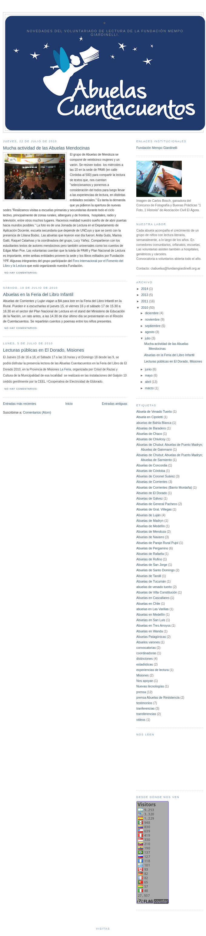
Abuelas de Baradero (151, 428)
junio (149, 369)
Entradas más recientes (19, 403)
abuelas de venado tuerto (154, 587)
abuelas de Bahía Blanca (153, 423)
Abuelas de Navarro (150, 537)
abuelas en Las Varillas (152, 609)
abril (148, 382)
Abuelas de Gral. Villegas (153, 509)
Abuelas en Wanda (149, 631)
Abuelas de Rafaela (150, 554)
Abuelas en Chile (148, 603)
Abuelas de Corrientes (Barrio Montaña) (164, 487)
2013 (145, 295)
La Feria (65, 369)
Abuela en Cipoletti (149, 417)
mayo (149, 375)
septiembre (153, 326)
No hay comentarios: (22, 272)
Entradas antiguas (114, 403)
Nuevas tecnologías (150, 686)
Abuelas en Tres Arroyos (153, 625)
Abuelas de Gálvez (149, 498)
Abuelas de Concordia (151, 465)
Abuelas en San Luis (150, 620)
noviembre (153, 319)
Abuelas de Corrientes (152, 481)
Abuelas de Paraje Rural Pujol (157, 543)
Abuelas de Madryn (150, 520)
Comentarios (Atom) (37, 412)
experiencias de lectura (152, 670)
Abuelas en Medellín (150, 614)
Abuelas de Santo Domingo (155, 570)
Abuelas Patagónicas (151, 636)
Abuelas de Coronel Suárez (155, 476)
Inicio (69, 403)
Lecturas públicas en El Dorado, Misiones (43, 350)
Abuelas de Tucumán (151, 581)
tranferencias (145, 708)
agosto (150, 332)
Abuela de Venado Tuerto (154, 411)
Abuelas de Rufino (149, 559)
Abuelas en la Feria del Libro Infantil (38, 294)
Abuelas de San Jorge (151, 564)
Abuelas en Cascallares (152, 598)
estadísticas (144, 664)
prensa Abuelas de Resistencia (158, 697)
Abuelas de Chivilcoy (150, 439)
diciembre (152, 313)
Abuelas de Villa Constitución (156, 592)
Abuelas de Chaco (149, 433)
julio (148, 338)
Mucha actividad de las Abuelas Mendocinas (46, 148)
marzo (150, 388)
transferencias (146, 714)
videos (140, 719)
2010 (145, 307)
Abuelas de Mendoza (151, 531)
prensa (141, 692)
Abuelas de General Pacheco (156, 504)
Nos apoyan (144, 681)
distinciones (144, 658)
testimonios (144, 703)
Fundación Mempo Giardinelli (156, 148)
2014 (145, 289)
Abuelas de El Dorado (151, 493)
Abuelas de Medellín (150, 526)
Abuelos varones (148, 642)
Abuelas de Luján (148, 515)
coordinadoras (146, 653)
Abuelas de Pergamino (152, 548)
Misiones (142, 675)
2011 (145, 301)
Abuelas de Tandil (148, 576)
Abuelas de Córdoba (150, 471)
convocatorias (146, 647)
